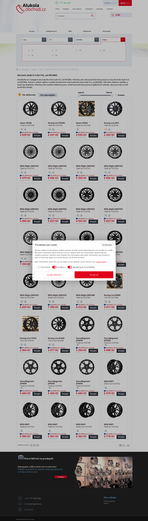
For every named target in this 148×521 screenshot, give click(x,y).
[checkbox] (42, 267)
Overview (107, 245)
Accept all (94, 275)
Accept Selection (54, 275)
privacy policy (101, 262)
